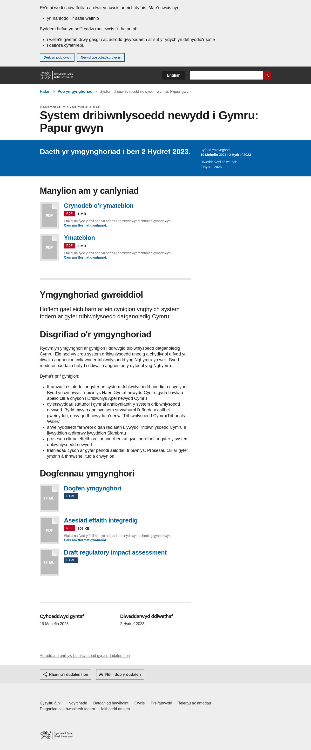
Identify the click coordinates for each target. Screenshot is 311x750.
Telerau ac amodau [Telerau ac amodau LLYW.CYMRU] (194, 703)
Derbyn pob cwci (57, 57)
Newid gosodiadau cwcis (101, 57)
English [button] (174, 75)
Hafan (45, 91)
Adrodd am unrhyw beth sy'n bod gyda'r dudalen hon (85, 656)
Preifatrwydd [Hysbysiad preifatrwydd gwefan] (161, 703)
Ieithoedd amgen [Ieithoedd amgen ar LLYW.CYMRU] (115, 709)
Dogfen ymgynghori (49, 498)
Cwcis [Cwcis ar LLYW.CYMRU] (140, 703)
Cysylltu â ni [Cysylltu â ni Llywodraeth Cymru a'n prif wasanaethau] (50, 703)
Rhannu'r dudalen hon (68, 674)
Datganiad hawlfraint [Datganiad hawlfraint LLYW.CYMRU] (110, 703)
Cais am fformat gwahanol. (85, 225)
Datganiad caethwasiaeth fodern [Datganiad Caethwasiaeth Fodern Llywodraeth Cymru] (67, 709)
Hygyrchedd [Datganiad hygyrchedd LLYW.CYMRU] (77, 703)
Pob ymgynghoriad (75, 91)
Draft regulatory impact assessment (49, 562)
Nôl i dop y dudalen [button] (123, 674)
